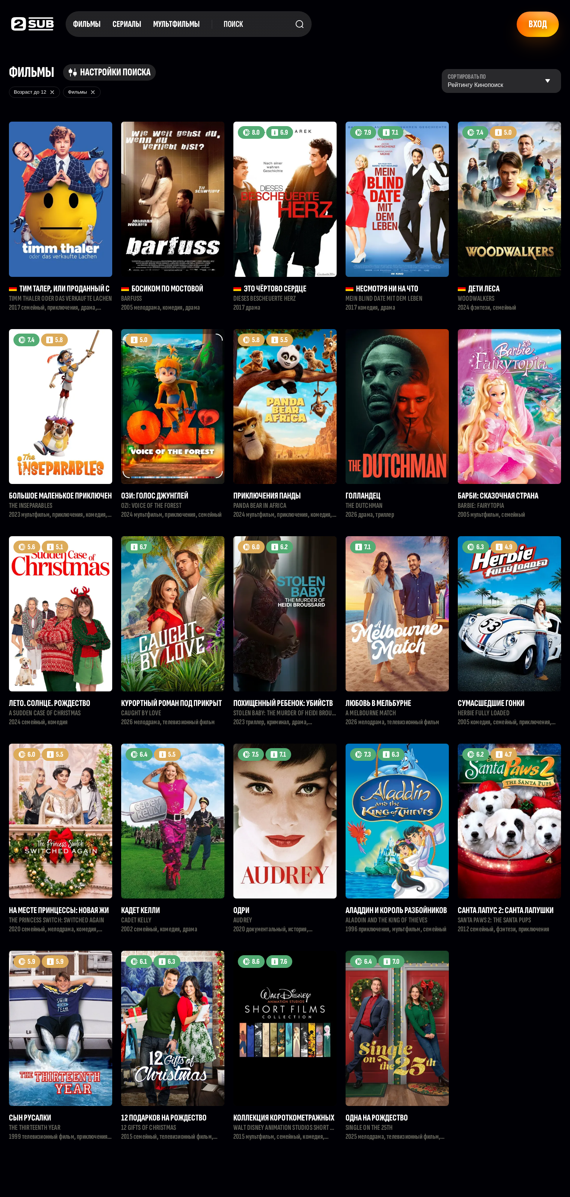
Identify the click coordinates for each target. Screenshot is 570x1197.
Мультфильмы (176, 24)
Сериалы (127, 24)
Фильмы (87, 24)
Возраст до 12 (34, 92)
